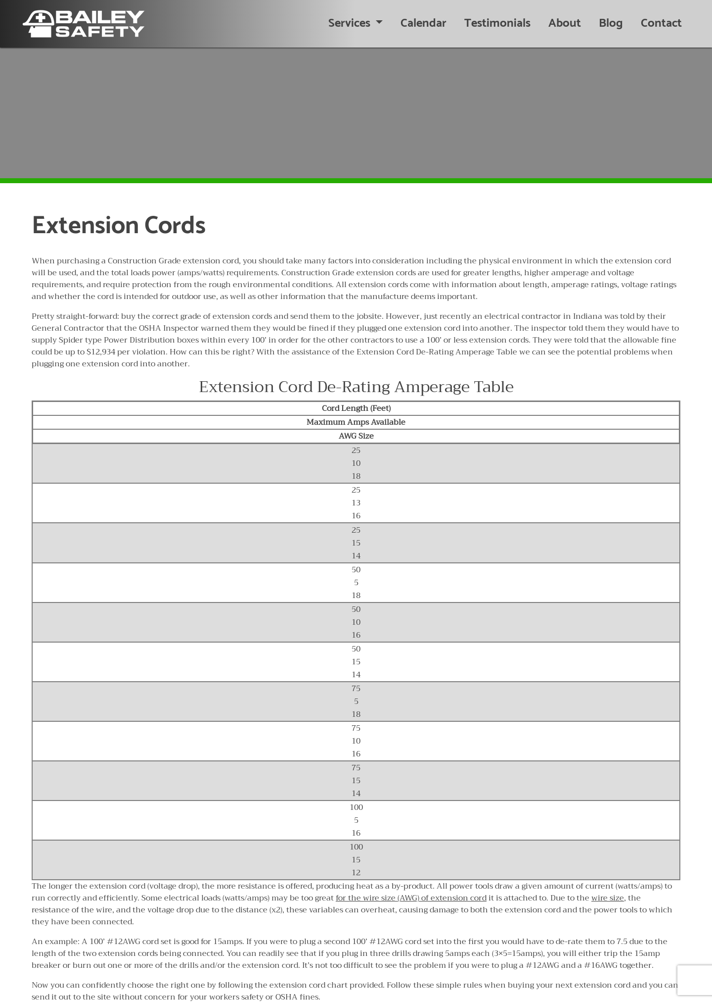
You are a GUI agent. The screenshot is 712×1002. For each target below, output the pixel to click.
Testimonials (497, 23)
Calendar (423, 23)
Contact (661, 23)
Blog (611, 23)
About (564, 23)
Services (350, 23)
